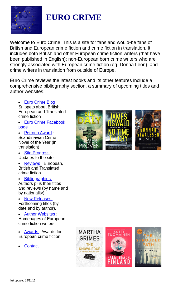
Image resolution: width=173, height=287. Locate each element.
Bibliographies (38, 178)
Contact (31, 246)
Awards (32, 231)
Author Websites (40, 214)
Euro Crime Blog (39, 102)
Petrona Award (38, 133)
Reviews (32, 163)
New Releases (38, 199)
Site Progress (37, 153)
